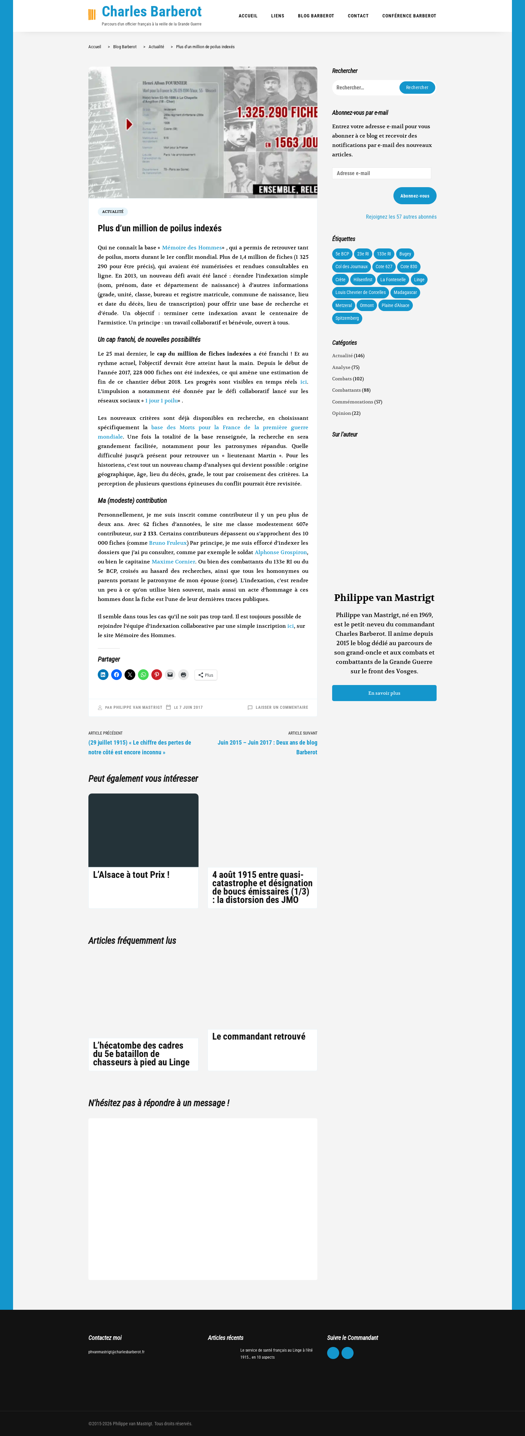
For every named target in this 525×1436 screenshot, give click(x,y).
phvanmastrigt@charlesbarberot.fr (116, 1352)
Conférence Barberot (409, 15)
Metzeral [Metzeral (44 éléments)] (343, 305)
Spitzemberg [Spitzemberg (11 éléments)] (347, 318)
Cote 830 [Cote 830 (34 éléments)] (408, 266)
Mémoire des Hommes (192, 247)
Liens (278, 15)
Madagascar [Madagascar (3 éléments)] (405, 292)
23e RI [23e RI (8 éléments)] (363, 253)
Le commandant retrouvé (258, 1036)
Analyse (341, 367)
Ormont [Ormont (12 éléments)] (367, 305)
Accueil (248, 15)
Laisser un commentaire (282, 707)
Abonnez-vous (414, 196)
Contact (358, 15)
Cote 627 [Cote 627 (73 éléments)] (384, 266)
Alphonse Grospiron (281, 552)
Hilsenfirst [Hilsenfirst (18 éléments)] (363, 279)
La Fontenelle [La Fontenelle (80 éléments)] (393, 279)
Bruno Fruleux (168, 543)
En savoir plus (384, 693)
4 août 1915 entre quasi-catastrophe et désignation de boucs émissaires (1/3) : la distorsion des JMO (262, 887)
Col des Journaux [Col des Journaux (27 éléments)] (351, 266)
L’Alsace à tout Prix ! (131, 874)
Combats (342, 379)
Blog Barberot (316, 15)
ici (303, 382)
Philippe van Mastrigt (138, 707)
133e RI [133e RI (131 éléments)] (384, 253)
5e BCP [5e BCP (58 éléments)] (342, 253)
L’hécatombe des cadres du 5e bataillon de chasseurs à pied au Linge (141, 1054)
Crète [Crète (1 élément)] (340, 279)
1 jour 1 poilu (161, 400)
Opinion (341, 413)
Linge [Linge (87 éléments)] (419, 279)
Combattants (346, 390)
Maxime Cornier (174, 561)
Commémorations (352, 402)
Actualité (113, 211)
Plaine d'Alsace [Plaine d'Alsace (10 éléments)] (395, 305)
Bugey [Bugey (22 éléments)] (405, 253)
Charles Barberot (152, 11)
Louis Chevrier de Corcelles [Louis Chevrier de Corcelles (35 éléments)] (360, 292)
